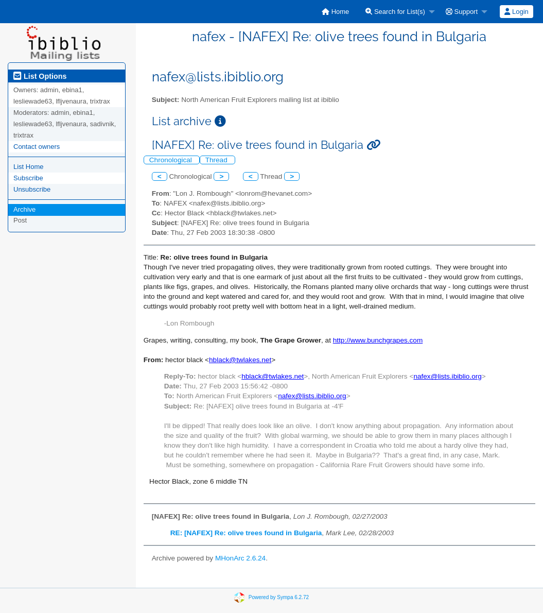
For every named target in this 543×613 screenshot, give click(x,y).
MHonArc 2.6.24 (240, 558)
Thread (217, 160)
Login (516, 11)
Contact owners (36, 146)
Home (335, 11)
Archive (24, 209)
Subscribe (28, 178)
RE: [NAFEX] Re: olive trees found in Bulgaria (246, 533)
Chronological (171, 160)
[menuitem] (335, 11)
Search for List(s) (395, 11)
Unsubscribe (31, 189)
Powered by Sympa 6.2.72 (279, 597)
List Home (28, 167)
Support (462, 11)
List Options (39, 76)
